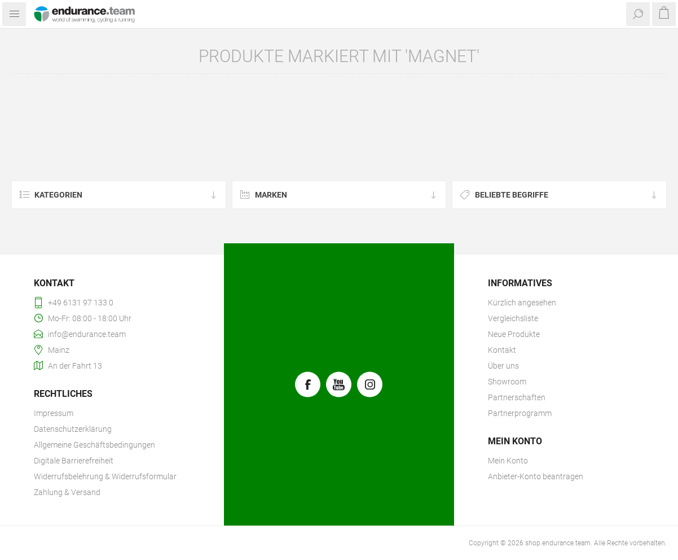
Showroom (507, 381)
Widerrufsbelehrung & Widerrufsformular (105, 476)
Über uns (503, 365)
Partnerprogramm (520, 413)
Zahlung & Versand (67, 492)
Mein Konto (508, 460)
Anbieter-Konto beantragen (535, 476)
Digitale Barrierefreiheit (73, 460)
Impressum (53, 413)
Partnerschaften (516, 397)
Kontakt (502, 350)
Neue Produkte (514, 334)
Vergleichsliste (513, 318)
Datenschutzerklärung (73, 429)
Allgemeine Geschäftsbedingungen (94, 444)
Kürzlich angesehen (522, 302)
